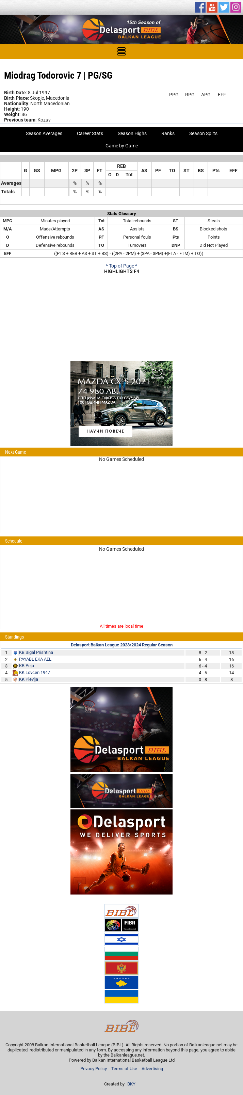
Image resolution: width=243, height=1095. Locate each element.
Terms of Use (124, 1068)
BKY (131, 1083)
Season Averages (44, 133)
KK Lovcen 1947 (34, 672)
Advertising (152, 1068)
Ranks (168, 133)
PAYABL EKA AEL (35, 659)
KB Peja (26, 665)
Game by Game (122, 145)
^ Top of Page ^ (121, 266)
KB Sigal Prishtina (36, 652)
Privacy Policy (93, 1068)
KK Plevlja (28, 679)
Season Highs (132, 133)
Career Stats (90, 133)
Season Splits (203, 133)
